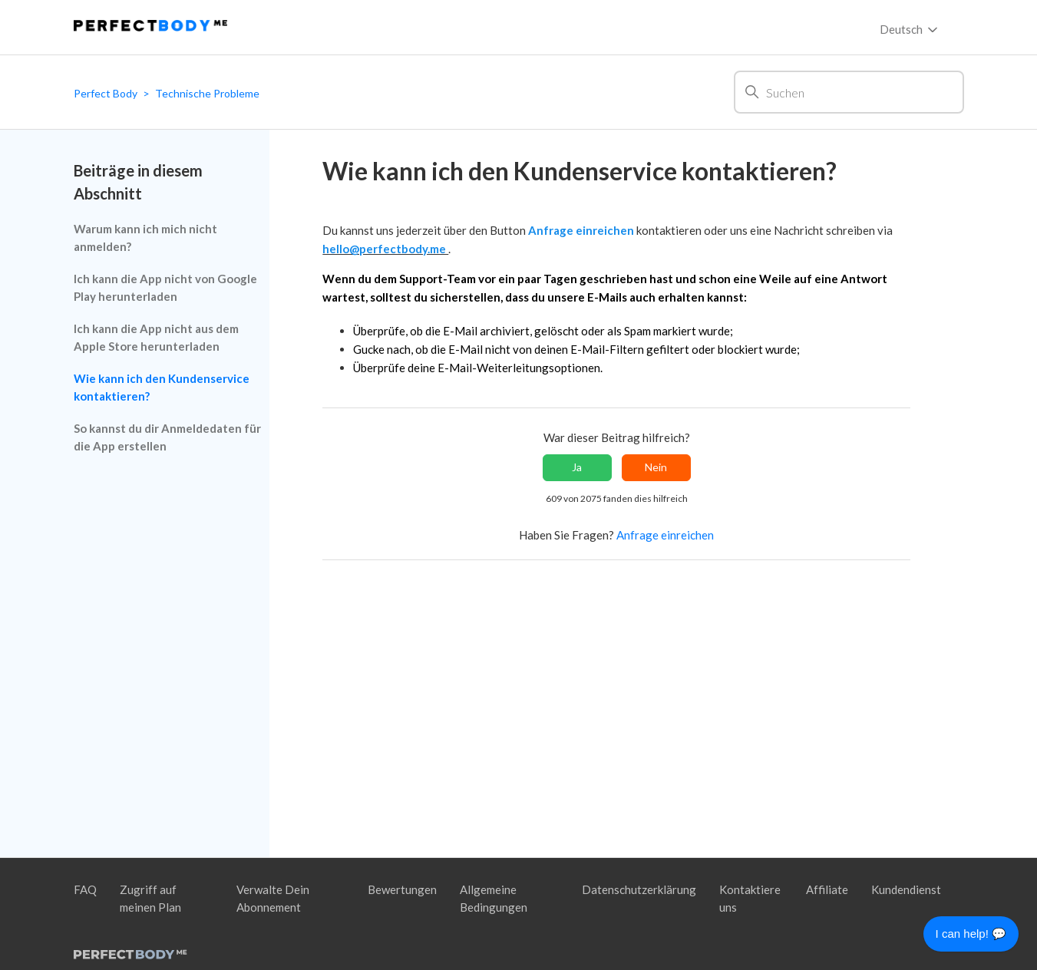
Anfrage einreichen (582, 230)
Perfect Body (105, 93)
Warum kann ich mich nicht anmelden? (145, 237)
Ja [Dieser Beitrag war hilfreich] (577, 466)
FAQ (85, 889)
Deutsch (910, 30)
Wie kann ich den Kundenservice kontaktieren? (161, 387)
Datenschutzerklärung (639, 889)
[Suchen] (849, 92)
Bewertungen (402, 889)
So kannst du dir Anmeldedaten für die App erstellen (167, 437)
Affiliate (827, 889)
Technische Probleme (207, 93)
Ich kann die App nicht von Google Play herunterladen (165, 287)
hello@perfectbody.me (385, 249)
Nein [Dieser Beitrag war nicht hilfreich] (656, 466)
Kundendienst (906, 889)
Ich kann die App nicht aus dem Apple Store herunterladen (156, 337)
